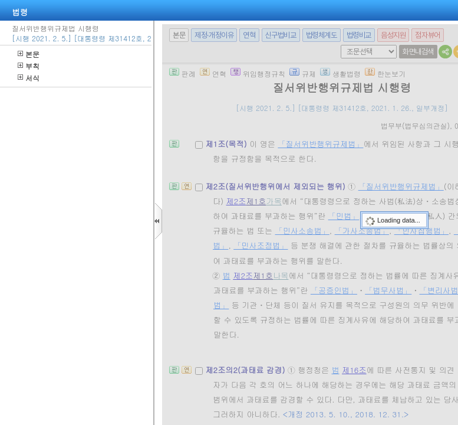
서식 (28, 78)
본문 (28, 54)
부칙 (28, 66)
